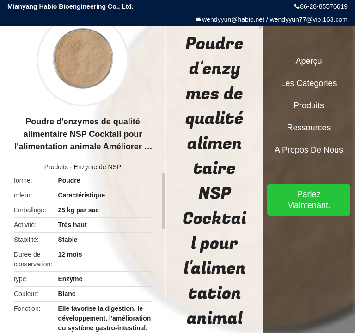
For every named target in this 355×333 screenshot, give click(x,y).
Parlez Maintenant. (309, 200)
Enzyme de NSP (98, 167)
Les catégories (309, 83)
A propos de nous (309, 149)
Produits (56, 167)
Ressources (309, 127)
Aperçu (308, 61)
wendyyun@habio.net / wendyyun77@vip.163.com (275, 19)
